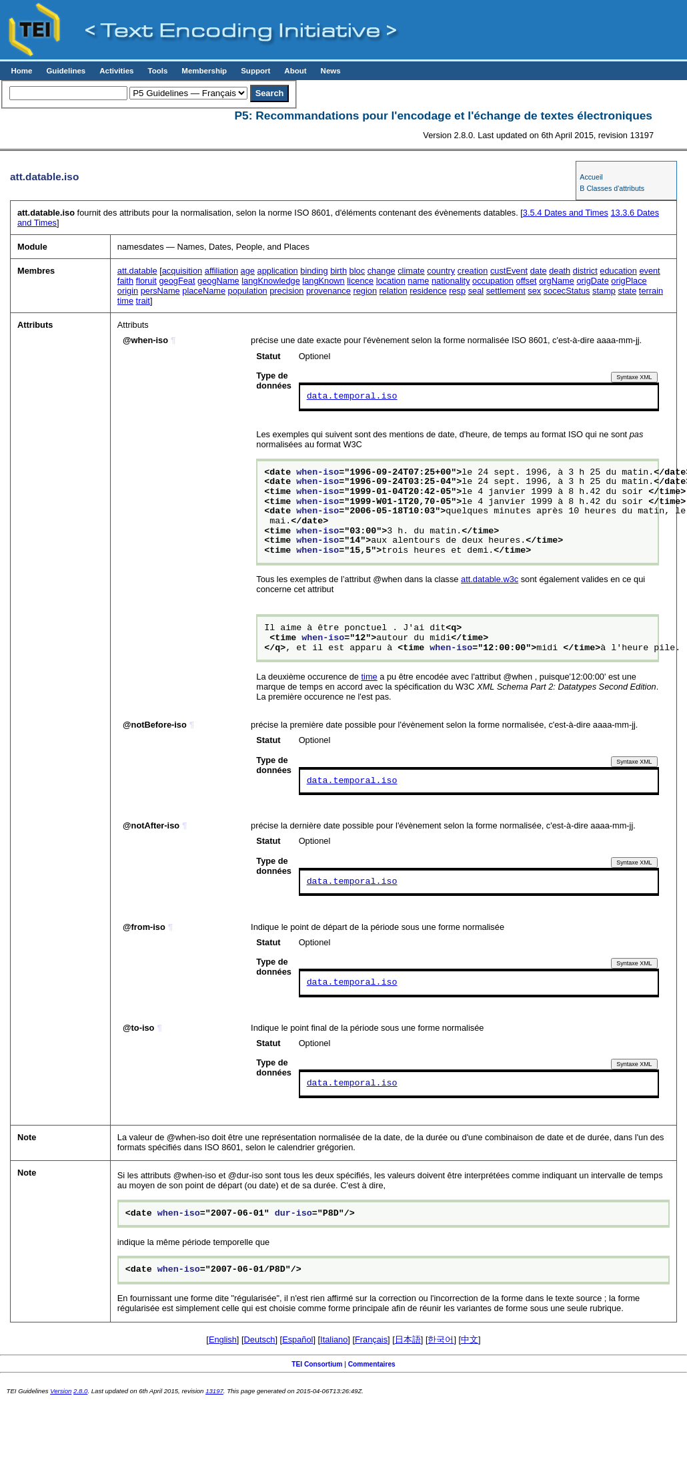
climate (411, 271)
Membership (204, 71)
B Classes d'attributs (612, 188)
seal (476, 291)
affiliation (221, 271)
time (125, 301)
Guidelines (65, 71)
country (441, 271)
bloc (357, 271)
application (277, 271)
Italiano (334, 1339)
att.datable (137, 271)
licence (360, 281)
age (248, 271)
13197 (214, 1391)
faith (125, 281)
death (559, 271)
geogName (218, 281)
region (365, 291)
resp (457, 291)
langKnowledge (270, 281)
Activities (116, 71)
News (331, 71)
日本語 (408, 1339)
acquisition (182, 271)
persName (160, 291)
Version (60, 1391)
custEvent (509, 271)
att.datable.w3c (489, 579)
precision (286, 291)
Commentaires (372, 1364)
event (649, 271)
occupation (493, 281)
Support (255, 71)
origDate (592, 281)
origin (127, 291)
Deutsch (259, 1339)
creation (473, 271)
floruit (146, 281)
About (295, 71)
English (223, 1339)
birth (338, 271)
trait (143, 301)
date (538, 271)
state (627, 291)
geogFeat (177, 281)
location (391, 281)
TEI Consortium (316, 1364)
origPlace (628, 281)
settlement (506, 291)
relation (394, 291)
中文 (469, 1339)
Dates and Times (565, 213)
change (382, 271)
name (418, 281)
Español (297, 1339)
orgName (556, 281)
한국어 (441, 1339)
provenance (328, 291)
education (618, 271)
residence (428, 291)
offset (526, 281)
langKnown (323, 281)
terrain (651, 291)
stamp (604, 291)
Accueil (591, 177)
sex (534, 291)
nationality (451, 281)
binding (313, 271)
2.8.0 (80, 1391)
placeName (203, 291)
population (247, 291)
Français (371, 1339)
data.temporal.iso (352, 397)
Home (21, 71)
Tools (157, 71)
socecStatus (567, 291)
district (585, 271)
